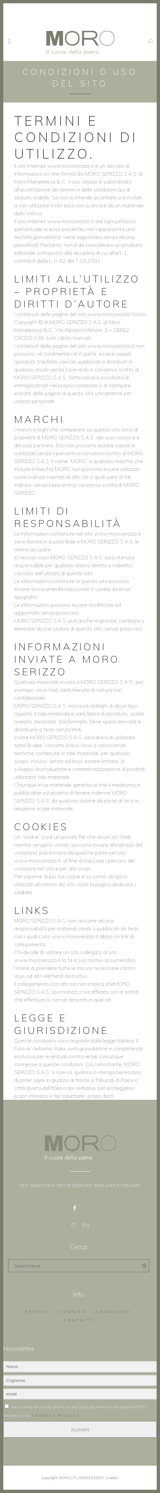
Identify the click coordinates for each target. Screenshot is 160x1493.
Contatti (78, 1320)
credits (113, 1478)
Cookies (73, 1311)
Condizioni (114, 1311)
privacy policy (56, 1415)
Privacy (37, 1311)
